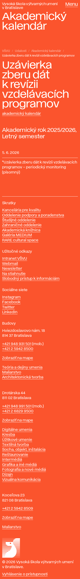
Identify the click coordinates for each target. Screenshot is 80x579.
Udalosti (20, 51)
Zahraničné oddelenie (22, 225)
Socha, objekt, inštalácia (23, 449)
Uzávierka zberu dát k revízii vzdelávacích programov (38, 55)
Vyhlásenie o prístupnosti (25, 574)
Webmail (10, 263)
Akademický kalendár (46, 51)
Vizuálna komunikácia (21, 479)
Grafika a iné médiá (19, 465)
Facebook (11, 302)
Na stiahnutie (14, 274)
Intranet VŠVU (14, 258)
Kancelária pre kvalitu (21, 210)
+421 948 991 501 (17, 406)
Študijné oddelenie (19, 220)
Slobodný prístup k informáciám (31, 278)
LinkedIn (9, 312)
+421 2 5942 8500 (17, 349)
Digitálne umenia (17, 430)
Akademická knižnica (21, 230)
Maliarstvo (11, 372)
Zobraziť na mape (17, 358)
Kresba (8, 434)
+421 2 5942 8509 (17, 508)
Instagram (11, 297)
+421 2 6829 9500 (17, 411)
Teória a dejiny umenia (22, 367)
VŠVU (6, 51)
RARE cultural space (20, 240)
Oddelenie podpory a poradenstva (33, 215)
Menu (71, 4)
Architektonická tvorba (22, 377)
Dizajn (7, 474)
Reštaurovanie (15, 454)
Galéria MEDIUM (17, 235)
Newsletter (12, 268)
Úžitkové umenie (17, 440)
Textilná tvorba (15, 444)
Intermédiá (12, 459)
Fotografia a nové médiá (24, 469)
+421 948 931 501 (16, 344)
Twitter (8, 307)
